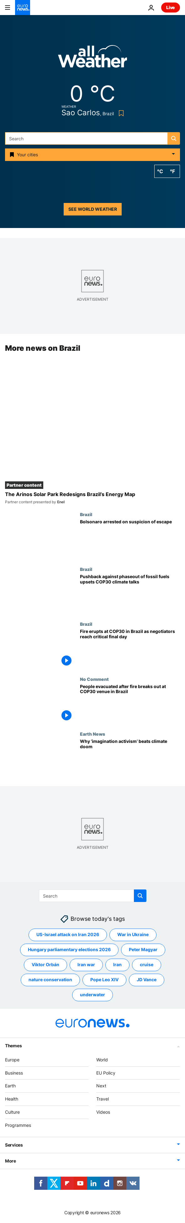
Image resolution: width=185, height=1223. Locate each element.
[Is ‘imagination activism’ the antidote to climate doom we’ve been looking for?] (130, 759)
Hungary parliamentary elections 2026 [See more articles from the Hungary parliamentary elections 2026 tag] (69, 949)
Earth (10, 1086)
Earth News (92, 733)
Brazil (86, 514)
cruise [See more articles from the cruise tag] (146, 964)
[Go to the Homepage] (22, 7)
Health (11, 1098)
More (10, 1160)
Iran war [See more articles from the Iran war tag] (86, 964)
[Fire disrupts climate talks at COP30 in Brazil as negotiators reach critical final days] (130, 649)
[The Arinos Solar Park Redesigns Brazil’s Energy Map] (92, 498)
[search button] (173, 138)
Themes (13, 1045)
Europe (12, 1059)
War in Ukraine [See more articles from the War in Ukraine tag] (133, 934)
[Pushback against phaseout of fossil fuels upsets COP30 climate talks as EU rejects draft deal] (130, 594)
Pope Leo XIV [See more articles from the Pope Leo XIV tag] (104, 979)
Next (101, 1086)
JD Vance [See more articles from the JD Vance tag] (146, 979)
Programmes (18, 1125)
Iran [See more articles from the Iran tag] (117, 964)
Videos (103, 1112)
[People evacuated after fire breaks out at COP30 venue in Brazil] (130, 704)
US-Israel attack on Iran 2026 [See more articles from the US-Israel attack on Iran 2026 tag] (67, 934)
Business (14, 1072)
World (102, 1059)
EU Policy (105, 1072)
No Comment (94, 678)
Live (170, 7)
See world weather (92, 209)
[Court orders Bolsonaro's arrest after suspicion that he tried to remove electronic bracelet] (130, 539)
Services (14, 1145)
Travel (102, 1098)
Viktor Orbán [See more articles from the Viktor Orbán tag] (45, 964)
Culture (12, 1112)
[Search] (92, 138)
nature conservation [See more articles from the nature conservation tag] (50, 979)
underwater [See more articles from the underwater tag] (92, 995)
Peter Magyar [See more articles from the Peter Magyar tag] (143, 949)
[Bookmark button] (120, 113)
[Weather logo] (92, 58)
